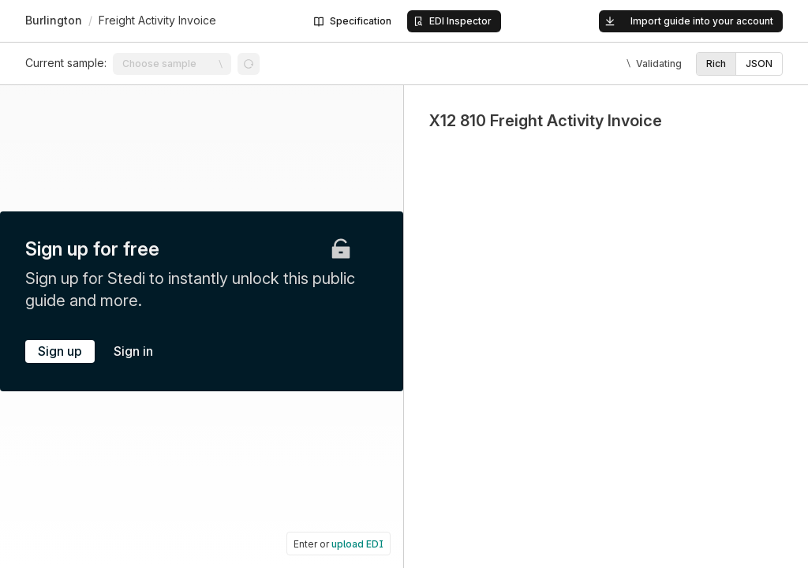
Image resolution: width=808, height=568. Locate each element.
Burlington (53, 20)
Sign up (60, 351)
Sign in (133, 351)
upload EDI (357, 544)
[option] (716, 64)
